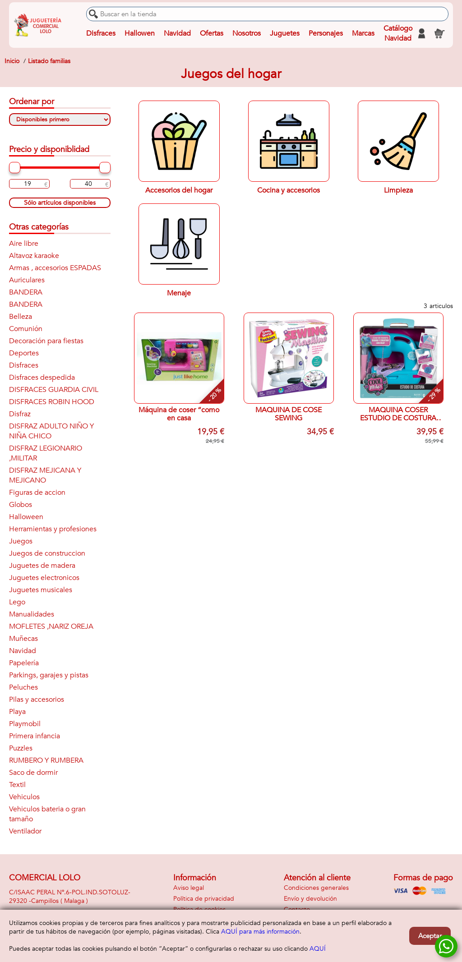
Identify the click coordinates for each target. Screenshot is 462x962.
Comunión (25, 329)
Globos (20, 505)
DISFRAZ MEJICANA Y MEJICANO (45, 475)
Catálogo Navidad (397, 33)
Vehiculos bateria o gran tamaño (47, 814)
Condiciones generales (316, 888)
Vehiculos (24, 797)
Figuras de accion (37, 492)
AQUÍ (318, 948)
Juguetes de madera (42, 566)
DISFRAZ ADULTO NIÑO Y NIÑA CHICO (51, 431)
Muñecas (23, 639)
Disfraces (101, 33)
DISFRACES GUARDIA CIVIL (53, 390)
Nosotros (246, 33)
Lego (17, 602)
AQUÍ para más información (260, 931)
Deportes (24, 353)
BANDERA (25, 292)
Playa (17, 712)
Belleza (20, 317)
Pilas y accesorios (36, 699)
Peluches (23, 687)
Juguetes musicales (40, 590)
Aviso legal (188, 888)
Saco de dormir (33, 773)
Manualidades (31, 614)
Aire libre (23, 244)
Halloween (26, 517)
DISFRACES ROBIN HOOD (51, 402)
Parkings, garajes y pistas (48, 675)
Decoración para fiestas (46, 341)
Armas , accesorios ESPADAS (55, 268)
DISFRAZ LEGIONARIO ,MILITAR (45, 453)
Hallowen (140, 33)
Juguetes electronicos (44, 578)
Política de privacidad (203, 898)
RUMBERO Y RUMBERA (46, 760)
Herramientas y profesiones (53, 529)
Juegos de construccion (47, 553)
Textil (17, 785)
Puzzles (20, 748)
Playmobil (25, 724)
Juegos (20, 541)
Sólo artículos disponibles (60, 202)
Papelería (24, 663)
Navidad (177, 33)
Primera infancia (34, 736)
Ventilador (25, 831)
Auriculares (27, 280)
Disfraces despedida (42, 377)
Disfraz (20, 414)
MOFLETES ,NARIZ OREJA (51, 626)
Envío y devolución (310, 898)
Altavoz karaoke (34, 256)
